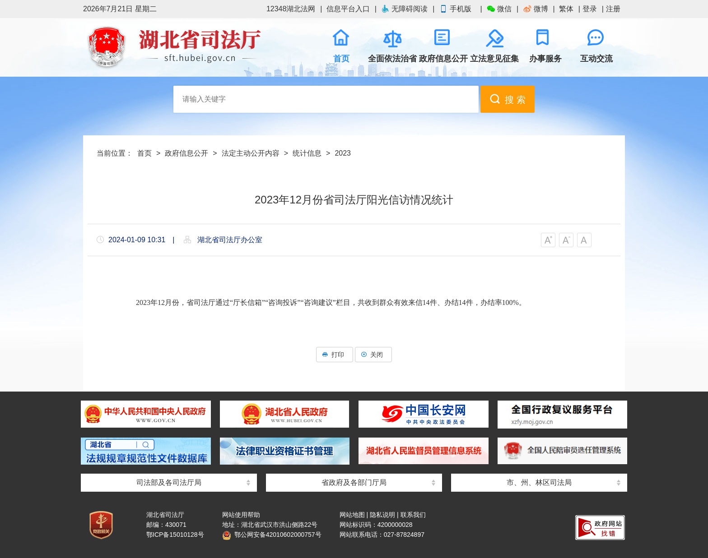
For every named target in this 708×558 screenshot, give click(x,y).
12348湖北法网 (291, 9)
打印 (334, 354)
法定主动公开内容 (250, 153)
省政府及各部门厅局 (354, 482)
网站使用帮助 (241, 514)
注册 (613, 9)
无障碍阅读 (404, 9)
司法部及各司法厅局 (168, 482)
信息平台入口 (348, 9)
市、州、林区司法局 (539, 482)
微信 (499, 9)
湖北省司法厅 (173, 47)
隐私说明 (382, 514)
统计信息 (307, 153)
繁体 (566, 9)
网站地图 (352, 514)
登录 (589, 9)
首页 (144, 153)
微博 (535, 9)
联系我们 (413, 514)
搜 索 (507, 99)
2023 (343, 153)
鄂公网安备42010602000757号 (271, 534)
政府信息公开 (186, 153)
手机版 (457, 9)
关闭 (373, 354)
